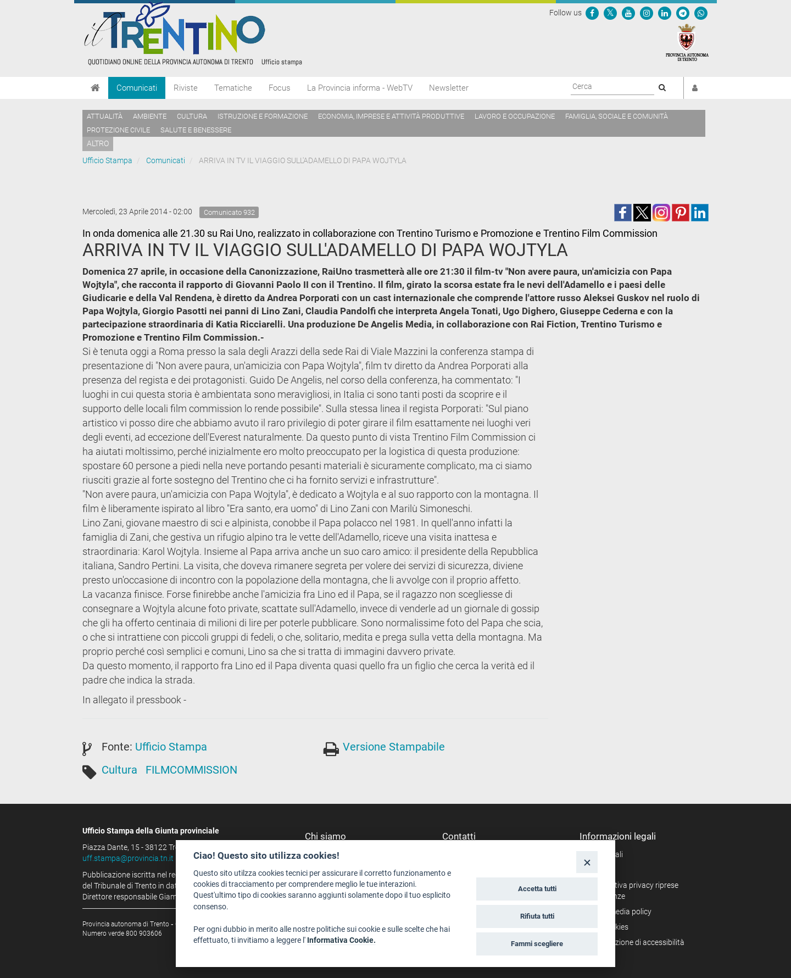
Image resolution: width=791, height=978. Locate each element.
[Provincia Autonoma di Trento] (687, 41)
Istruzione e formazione (263, 116)
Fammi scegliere (537, 944)
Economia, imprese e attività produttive (391, 116)
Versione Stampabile (394, 746)
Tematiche (233, 88)
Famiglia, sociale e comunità (616, 116)
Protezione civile (118, 130)
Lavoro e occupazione (515, 116)
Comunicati (136, 88)
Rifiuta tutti (537, 916)
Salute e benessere (195, 130)
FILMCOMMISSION (191, 769)
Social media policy (619, 911)
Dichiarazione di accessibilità (635, 942)
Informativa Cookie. (341, 940)
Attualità (104, 116)
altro (98, 143)
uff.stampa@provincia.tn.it (128, 858)
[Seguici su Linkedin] (664, 12)
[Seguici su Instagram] (646, 12)
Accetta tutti (537, 889)
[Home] (95, 88)
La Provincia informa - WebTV (360, 88)
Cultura (192, 116)
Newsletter (449, 88)
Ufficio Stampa (107, 160)
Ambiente (149, 116)
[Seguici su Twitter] (610, 12)
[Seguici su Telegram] (682, 12)
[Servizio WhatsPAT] (701, 12)
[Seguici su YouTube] (628, 12)
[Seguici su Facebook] (592, 12)
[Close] (587, 862)
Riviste (186, 88)
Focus (280, 88)
